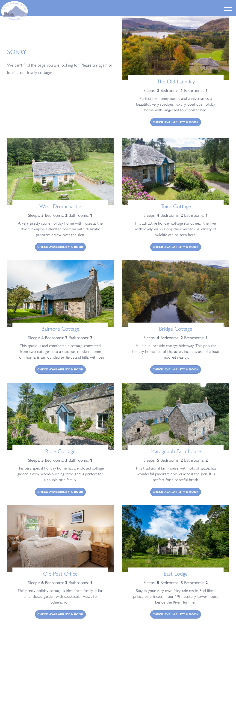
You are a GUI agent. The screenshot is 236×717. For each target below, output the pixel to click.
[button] (228, 7)
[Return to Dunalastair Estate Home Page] (15, 11)
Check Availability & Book (176, 122)
